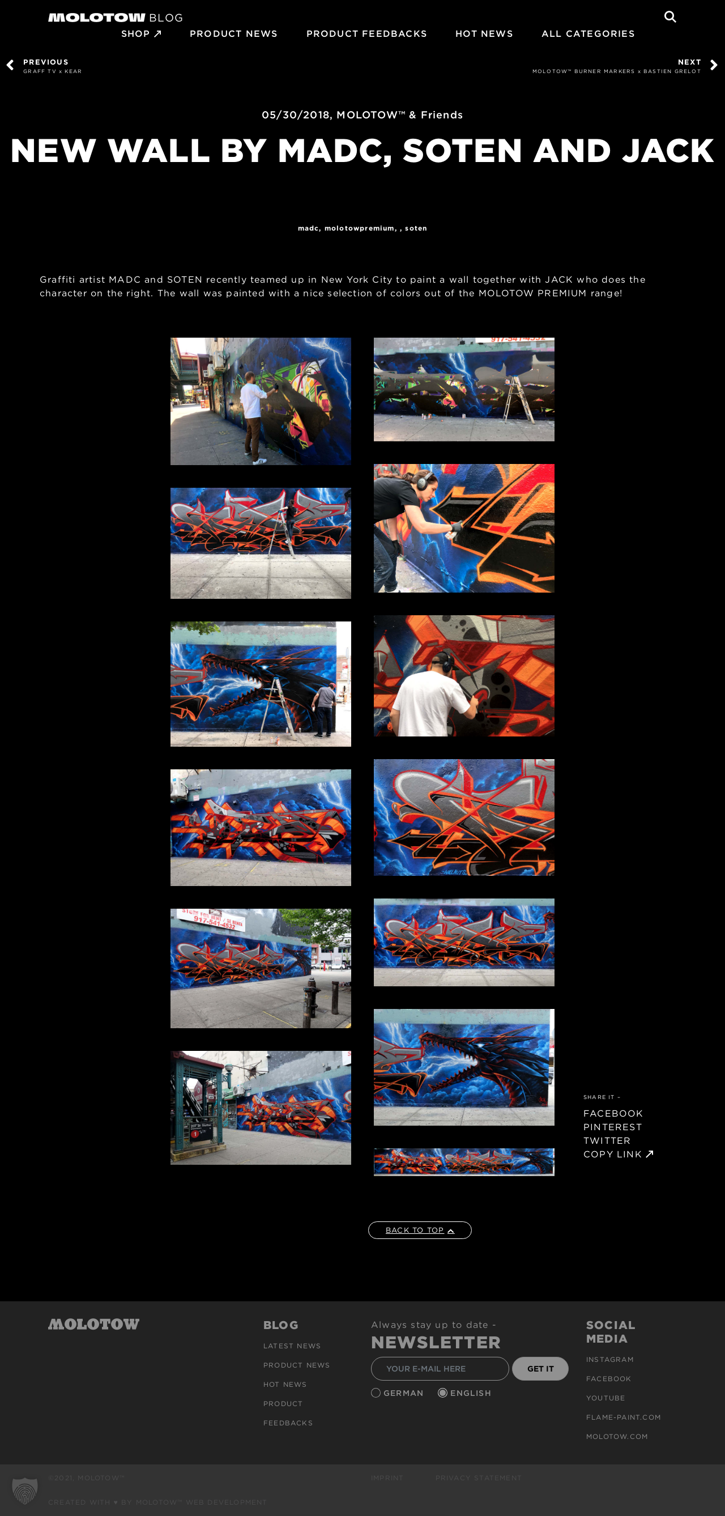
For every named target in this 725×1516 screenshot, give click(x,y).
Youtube (605, 1398)
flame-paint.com (623, 1417)
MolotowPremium (360, 228)
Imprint (387, 1478)
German (405, 1393)
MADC (308, 228)
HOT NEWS (484, 33)
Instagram (610, 1359)
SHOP (136, 33)
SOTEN (416, 228)
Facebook (609, 1378)
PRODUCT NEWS (234, 33)
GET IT (540, 1368)
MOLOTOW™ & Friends (399, 115)
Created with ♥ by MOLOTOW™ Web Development (158, 1502)
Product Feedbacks (366, 33)
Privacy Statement (479, 1478)
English (472, 1393)
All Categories (588, 33)
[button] (25, 1491)
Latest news (292, 1346)
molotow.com (617, 1436)
